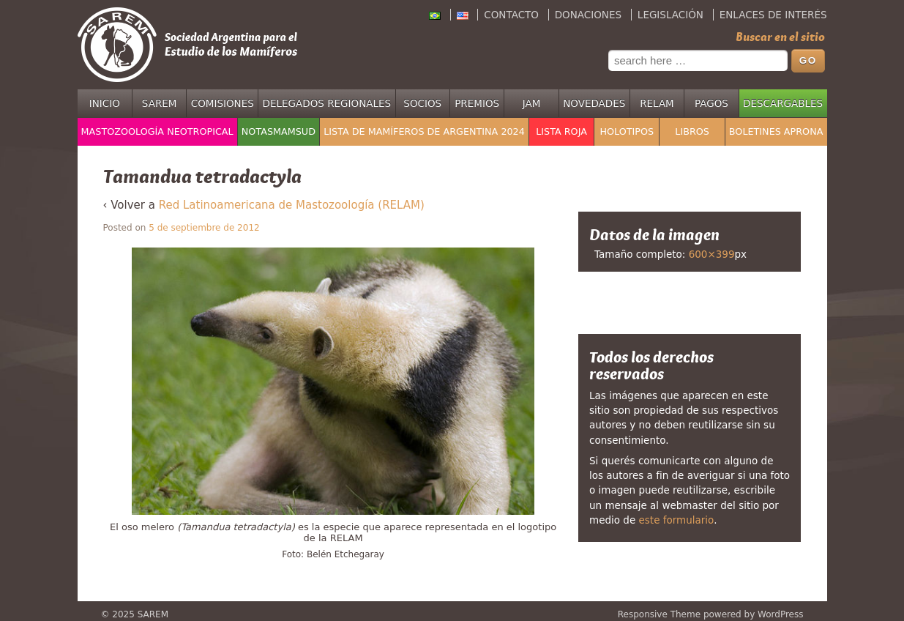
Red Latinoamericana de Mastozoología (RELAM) (292, 205)
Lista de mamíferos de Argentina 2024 (424, 131)
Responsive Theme (659, 614)
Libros (692, 131)
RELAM (657, 103)
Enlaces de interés (773, 15)
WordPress (780, 614)
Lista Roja (561, 131)
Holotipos (626, 131)
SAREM (159, 103)
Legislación (670, 15)
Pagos (711, 103)
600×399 (712, 254)
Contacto (511, 15)
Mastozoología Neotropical (157, 131)
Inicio (104, 103)
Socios (422, 103)
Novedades (594, 103)
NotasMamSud (278, 131)
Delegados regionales (327, 103)
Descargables (783, 103)
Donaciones (588, 15)
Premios (477, 103)
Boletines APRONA (776, 131)
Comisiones (222, 103)
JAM (532, 103)
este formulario (676, 520)
